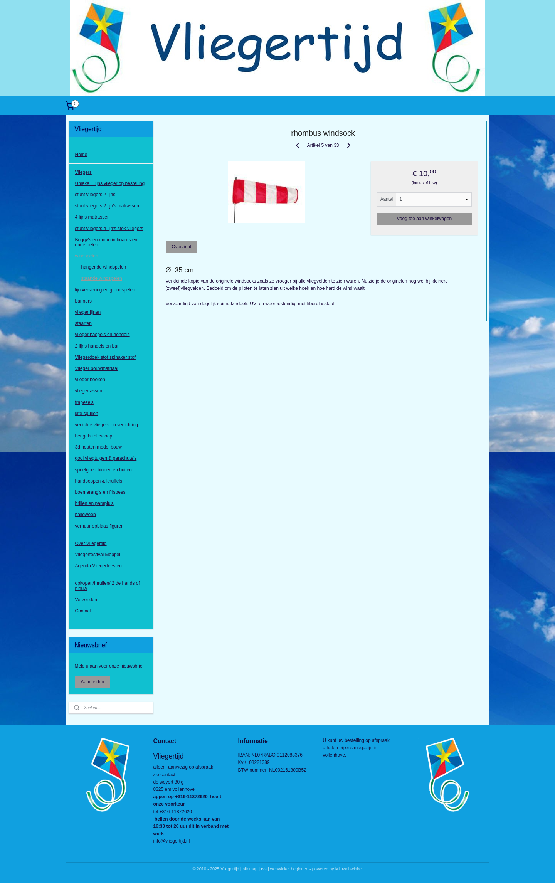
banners (83, 301)
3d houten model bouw (98, 447)
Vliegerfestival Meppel (97, 554)
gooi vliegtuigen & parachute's (106, 458)
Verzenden (86, 599)
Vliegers (83, 172)
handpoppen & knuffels (99, 481)
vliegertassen (89, 391)
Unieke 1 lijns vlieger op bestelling (110, 183)
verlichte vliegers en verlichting (106, 424)
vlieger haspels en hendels (102, 334)
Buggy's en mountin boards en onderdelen (106, 242)
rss (264, 868)
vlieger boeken (90, 379)
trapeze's (84, 402)
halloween (85, 514)
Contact (83, 611)
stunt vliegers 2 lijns (95, 194)
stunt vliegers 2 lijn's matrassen (107, 206)
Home (81, 154)
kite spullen (86, 413)
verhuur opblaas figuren (99, 526)
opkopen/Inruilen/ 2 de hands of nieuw (107, 585)
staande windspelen (101, 278)
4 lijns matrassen (92, 217)
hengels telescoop (94, 436)
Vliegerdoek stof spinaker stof (105, 357)
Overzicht (181, 246)
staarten (83, 323)
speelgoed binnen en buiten (103, 470)
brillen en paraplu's (94, 503)
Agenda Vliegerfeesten (98, 565)
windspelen (86, 256)
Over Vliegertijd (91, 543)
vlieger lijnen (88, 312)
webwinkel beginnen (289, 868)
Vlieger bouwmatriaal (96, 368)
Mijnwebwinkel (349, 868)
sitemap (250, 868)
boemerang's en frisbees (100, 492)
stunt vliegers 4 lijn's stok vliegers (109, 228)
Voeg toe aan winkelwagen (424, 218)
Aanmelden (92, 682)
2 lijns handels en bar (97, 346)
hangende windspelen (103, 267)
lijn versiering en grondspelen (105, 290)
